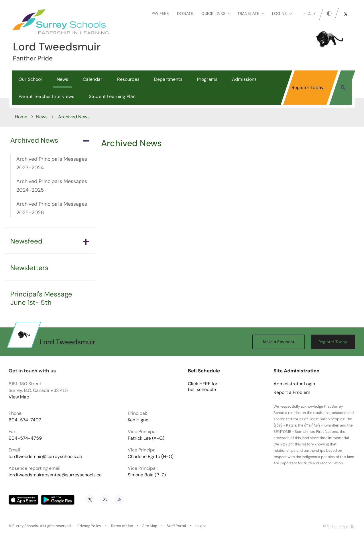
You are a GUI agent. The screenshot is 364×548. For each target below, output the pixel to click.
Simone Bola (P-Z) (147, 475)
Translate (250, 13)
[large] (314, 13)
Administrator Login (294, 384)
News (62, 79)
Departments (168, 79)
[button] (343, 87)
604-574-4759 (25, 438)
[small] (304, 13)
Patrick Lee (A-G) (146, 438)
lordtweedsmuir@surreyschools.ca (45, 456)
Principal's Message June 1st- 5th (41, 298)
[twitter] (346, 14)
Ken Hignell (139, 420)
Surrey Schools (25, 526)
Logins (200, 526)
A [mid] (309, 13)
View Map (19, 397)
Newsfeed (49, 241)
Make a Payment (279, 341)
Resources (128, 79)
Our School (30, 79)
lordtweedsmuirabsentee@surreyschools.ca (55, 475)
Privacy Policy (89, 526)
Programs (207, 79)
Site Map (149, 526)
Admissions (244, 79)
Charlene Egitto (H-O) (151, 456)
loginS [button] (282, 13)
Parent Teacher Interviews (46, 96)
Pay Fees (160, 13)
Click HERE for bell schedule (202, 386)
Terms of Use (122, 526)
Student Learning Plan (112, 96)
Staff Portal (176, 526)
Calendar (92, 79)
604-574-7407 (25, 420)
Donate (185, 13)
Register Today (308, 88)
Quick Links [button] (216, 13)
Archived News (49, 140)
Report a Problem (292, 392)
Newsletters (29, 267)
